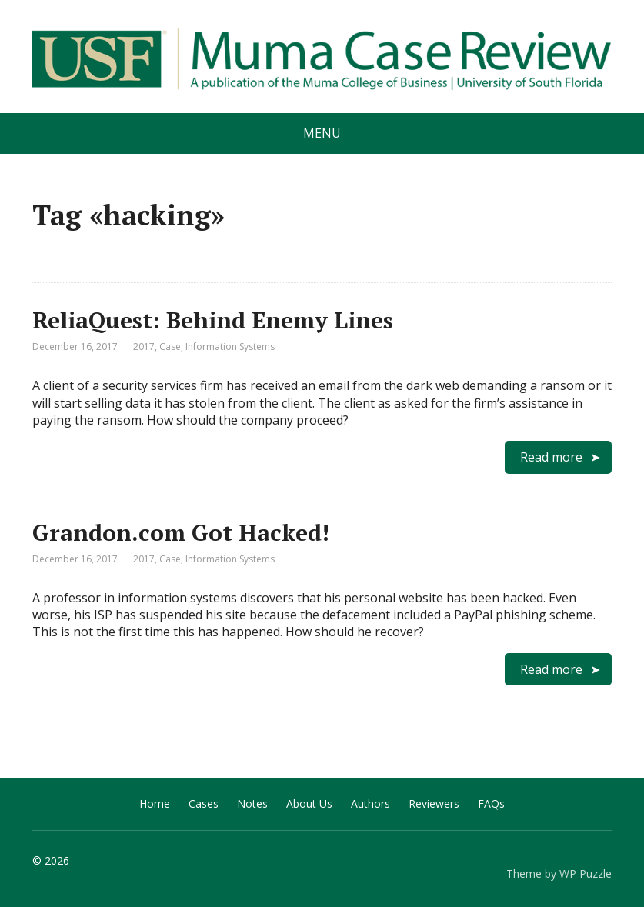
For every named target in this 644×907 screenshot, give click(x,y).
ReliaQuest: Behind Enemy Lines (212, 320)
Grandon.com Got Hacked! (180, 532)
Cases (204, 803)
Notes (252, 803)
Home (154, 803)
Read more (551, 456)
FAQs (491, 803)
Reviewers (434, 803)
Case (170, 346)
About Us (309, 803)
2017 (144, 346)
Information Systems (230, 346)
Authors (370, 803)
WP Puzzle (585, 873)
